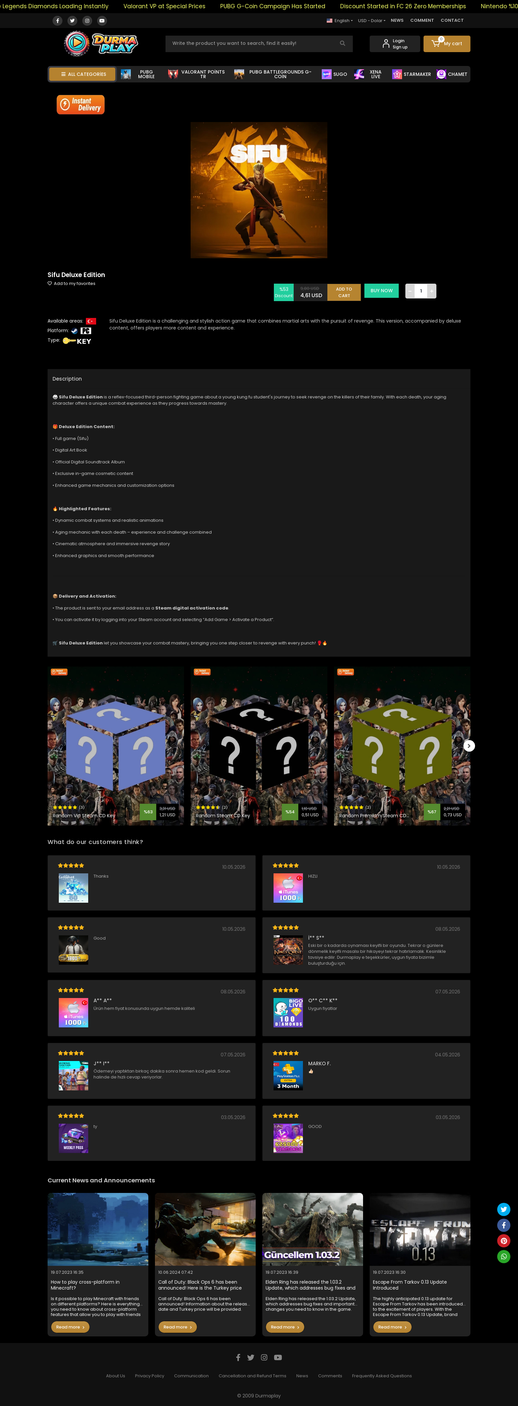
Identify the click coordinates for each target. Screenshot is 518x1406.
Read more (70, 1327)
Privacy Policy (149, 1376)
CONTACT (452, 20)
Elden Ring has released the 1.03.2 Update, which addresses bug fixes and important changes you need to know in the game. (312, 1285)
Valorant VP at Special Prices (176, 6)
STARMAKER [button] (411, 74)
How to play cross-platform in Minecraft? (85, 1285)
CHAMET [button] (451, 74)
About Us (115, 1376)
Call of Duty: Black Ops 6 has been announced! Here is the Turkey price (200, 1285)
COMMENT (422, 20)
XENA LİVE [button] (368, 74)
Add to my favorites (71, 283)
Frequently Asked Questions (382, 1376)
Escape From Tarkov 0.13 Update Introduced (410, 1285)
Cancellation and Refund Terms (252, 1376)
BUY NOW (383, 290)
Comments (330, 1376)
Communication (191, 1376)
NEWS (397, 20)
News (302, 1376)
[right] (470, 746)
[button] (447, 44)
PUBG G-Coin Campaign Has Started (284, 6)
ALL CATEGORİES (83, 74)
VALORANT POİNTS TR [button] (196, 74)
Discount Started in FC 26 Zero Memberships (415, 6)
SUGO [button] (334, 74)
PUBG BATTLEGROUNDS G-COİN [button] (272, 74)
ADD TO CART (345, 291)
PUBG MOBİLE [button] (138, 74)
